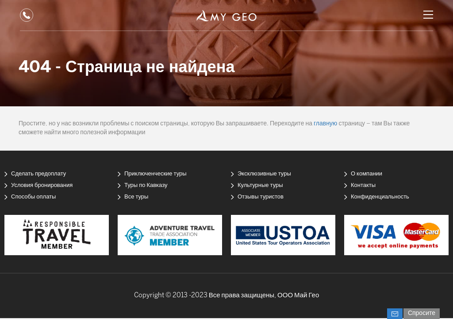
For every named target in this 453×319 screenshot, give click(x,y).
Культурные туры (260, 185)
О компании (366, 174)
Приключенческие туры (155, 174)
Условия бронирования (42, 185)
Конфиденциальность (380, 197)
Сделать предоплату (38, 174)
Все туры (136, 197)
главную (325, 124)
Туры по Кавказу (146, 185)
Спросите (421, 313)
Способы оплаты (33, 197)
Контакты (363, 185)
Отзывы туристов (261, 197)
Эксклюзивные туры (264, 174)
